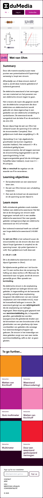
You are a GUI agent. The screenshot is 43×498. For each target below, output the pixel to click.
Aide (5, 481)
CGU (5, 484)
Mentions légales (12, 486)
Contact (7, 479)
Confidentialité (10, 488)
